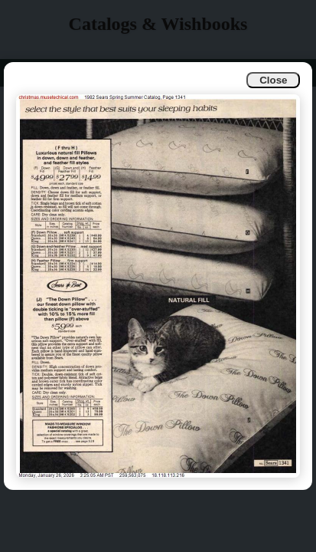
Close (273, 80)
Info (24, 72)
